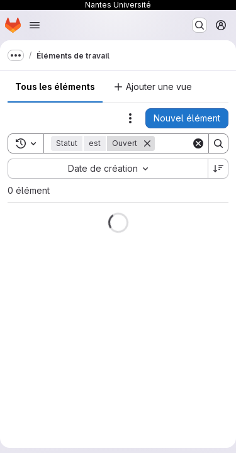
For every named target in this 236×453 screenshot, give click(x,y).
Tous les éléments (55, 86)
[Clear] (198, 143)
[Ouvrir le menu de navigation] (35, 25)
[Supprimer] (147, 143)
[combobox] (108, 169)
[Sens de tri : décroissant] (218, 169)
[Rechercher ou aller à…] (199, 25)
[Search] (218, 143)
